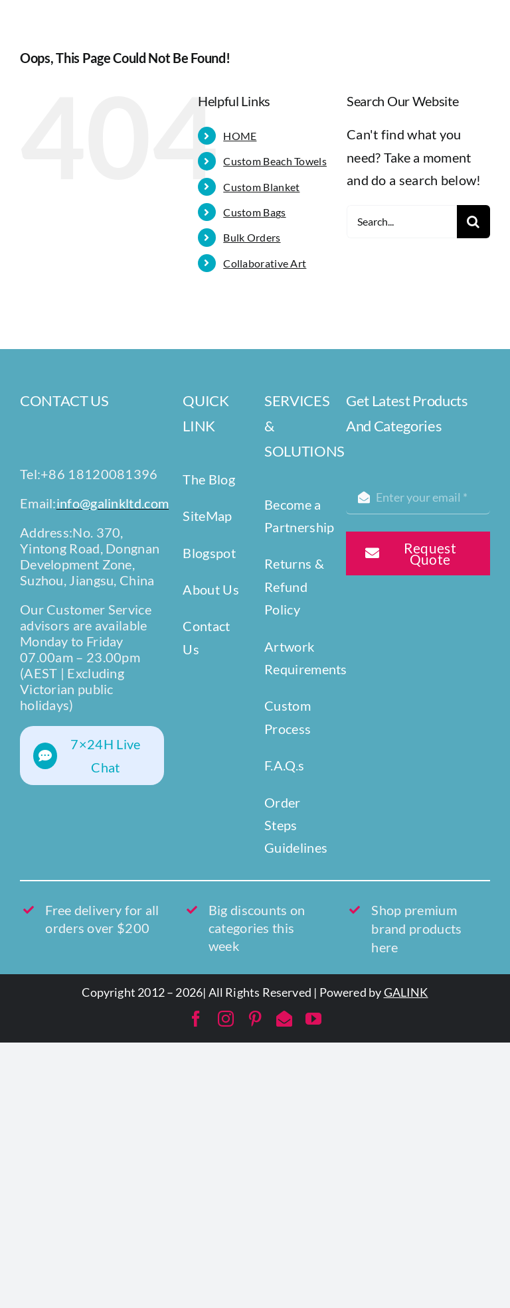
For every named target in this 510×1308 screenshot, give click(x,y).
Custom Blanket (261, 187)
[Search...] (402, 221)
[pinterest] (255, 1019)
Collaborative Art (264, 263)
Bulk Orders (251, 237)
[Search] (473, 221)
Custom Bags (254, 212)
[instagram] (226, 1019)
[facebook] (196, 1019)
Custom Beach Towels (275, 161)
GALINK (406, 992)
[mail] (284, 1019)
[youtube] (313, 1019)
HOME (239, 135)
